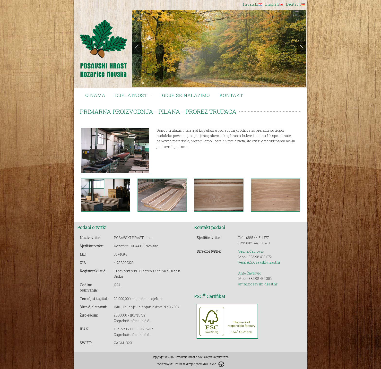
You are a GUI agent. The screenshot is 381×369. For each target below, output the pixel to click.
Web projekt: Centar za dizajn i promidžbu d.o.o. (187, 364)
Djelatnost (131, 95)
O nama (95, 95)
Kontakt (231, 95)
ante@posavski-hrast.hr (257, 284)
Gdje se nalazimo (186, 95)
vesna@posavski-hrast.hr (259, 262)
